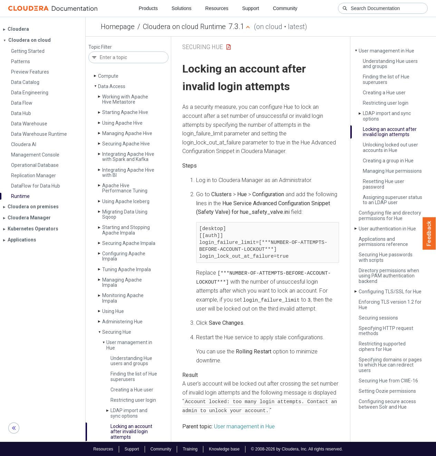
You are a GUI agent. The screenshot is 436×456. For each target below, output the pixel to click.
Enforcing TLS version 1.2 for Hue (390, 304)
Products (148, 8)
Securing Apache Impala (128, 243)
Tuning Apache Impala (126, 269)
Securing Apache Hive (126, 143)
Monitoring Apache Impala (123, 298)
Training (190, 448)
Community (285, 8)
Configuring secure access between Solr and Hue (387, 404)
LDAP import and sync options (128, 413)
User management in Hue (129, 345)
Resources (217, 8)
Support (250, 8)
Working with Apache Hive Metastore (125, 99)
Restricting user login (133, 400)
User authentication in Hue (387, 228)
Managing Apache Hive (127, 133)
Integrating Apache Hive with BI (128, 172)
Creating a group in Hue (388, 160)
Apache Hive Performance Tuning (124, 188)
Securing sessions (378, 318)
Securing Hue (116, 332)
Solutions (182, 8)
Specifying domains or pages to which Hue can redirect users (390, 365)
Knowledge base (224, 448)
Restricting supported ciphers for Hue (382, 346)
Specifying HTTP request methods (386, 330)
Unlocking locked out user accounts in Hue (390, 147)
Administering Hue (122, 321)
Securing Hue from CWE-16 (388, 380)
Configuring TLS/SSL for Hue (390, 291)
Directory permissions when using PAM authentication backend (389, 276)
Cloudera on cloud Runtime (184, 26)
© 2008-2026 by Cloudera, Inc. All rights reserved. (297, 448)
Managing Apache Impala (122, 282)
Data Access (111, 86)
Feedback (429, 233)
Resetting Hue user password (383, 184)
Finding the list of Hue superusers (133, 376)
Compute (108, 76)
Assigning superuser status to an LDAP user (392, 199)
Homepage (118, 26)
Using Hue (113, 311)
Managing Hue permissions (392, 171)
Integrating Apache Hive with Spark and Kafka (128, 156)
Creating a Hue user (131, 389)
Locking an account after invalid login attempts (131, 432)
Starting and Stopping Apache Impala (126, 230)
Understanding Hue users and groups (131, 360)
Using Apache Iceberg (125, 201)
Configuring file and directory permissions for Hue (390, 215)
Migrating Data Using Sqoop (124, 214)
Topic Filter (100, 47)
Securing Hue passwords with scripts (386, 257)
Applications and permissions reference (383, 241)
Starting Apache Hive (125, 112)
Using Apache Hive (122, 123)
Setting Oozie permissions (387, 391)
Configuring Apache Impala (123, 256)
